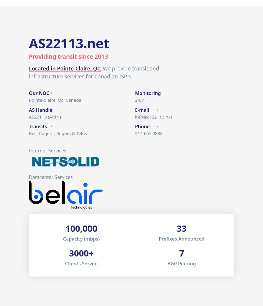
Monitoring (148, 93)
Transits (38, 126)
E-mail (142, 110)
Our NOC (39, 93)
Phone (142, 126)
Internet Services (47, 150)
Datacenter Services (51, 177)
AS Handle (40, 110)
